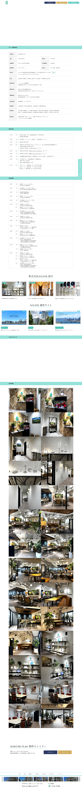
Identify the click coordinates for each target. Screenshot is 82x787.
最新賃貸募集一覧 (11, 779)
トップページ (11, 9)
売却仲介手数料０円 (41, 779)
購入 (65, 752)
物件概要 (33, 2)
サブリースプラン (26, 779)
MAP (54, 72)
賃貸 (50, 752)
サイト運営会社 (40, 2)
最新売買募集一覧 (56, 779)
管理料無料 (71, 779)
